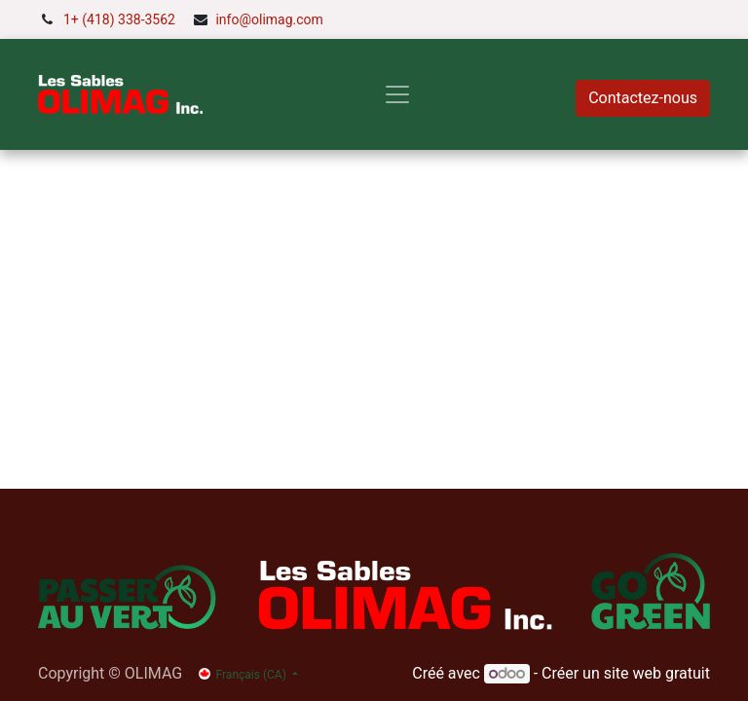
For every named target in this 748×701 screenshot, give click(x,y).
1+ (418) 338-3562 (119, 19)
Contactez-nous (642, 98)
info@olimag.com (268, 19)
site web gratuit (657, 673)
